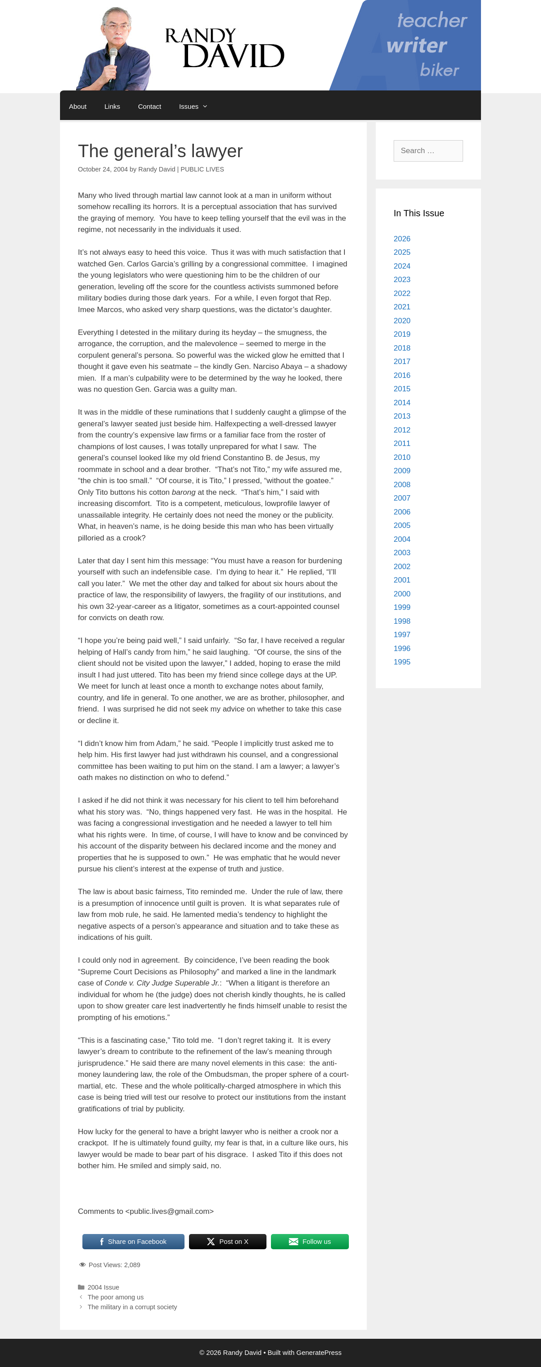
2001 (402, 580)
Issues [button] (198, 106)
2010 (402, 457)
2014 (402, 403)
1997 (402, 634)
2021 (402, 307)
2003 (402, 553)
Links (112, 106)
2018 (402, 348)
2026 (402, 239)
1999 (402, 607)
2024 (402, 266)
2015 (402, 389)
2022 (402, 293)
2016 (402, 375)
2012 (402, 430)
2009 (402, 471)
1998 (402, 621)
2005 (402, 525)
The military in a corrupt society (132, 1307)
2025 (402, 252)
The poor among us (116, 1297)
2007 (402, 498)
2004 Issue (104, 1287)
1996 (402, 648)
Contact (149, 106)
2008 (402, 484)
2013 (402, 416)
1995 (402, 662)
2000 (402, 594)
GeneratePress (319, 1352)
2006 (402, 512)
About (77, 106)
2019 (402, 334)
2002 (402, 566)
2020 (402, 321)
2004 (402, 539)
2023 (402, 279)
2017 (402, 361)
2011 (402, 443)
